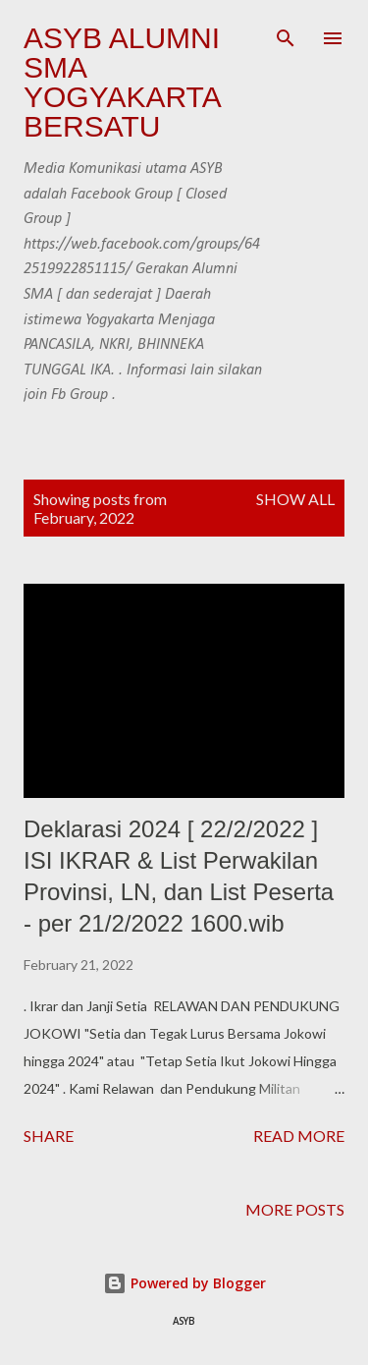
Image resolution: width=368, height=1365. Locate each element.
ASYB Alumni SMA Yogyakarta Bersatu (122, 82)
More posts (294, 1209)
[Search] (285, 35)
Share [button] (49, 1135)
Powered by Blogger (184, 1283)
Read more (298, 1135)
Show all (295, 498)
